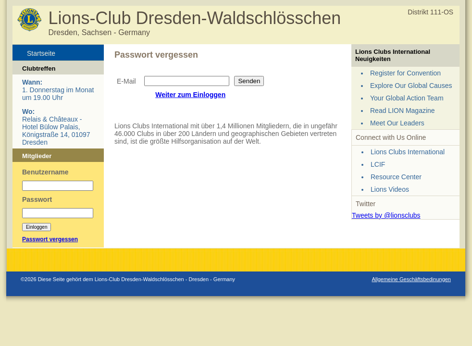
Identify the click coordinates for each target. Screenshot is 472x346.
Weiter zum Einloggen (190, 95)
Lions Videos (390, 189)
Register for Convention (405, 73)
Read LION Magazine (402, 110)
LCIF (378, 164)
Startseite (41, 53)
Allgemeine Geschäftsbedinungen (411, 279)
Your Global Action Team (407, 98)
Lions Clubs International (408, 152)
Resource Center (396, 177)
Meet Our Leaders (397, 123)
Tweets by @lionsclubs (386, 215)
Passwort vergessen (50, 239)
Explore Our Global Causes (411, 85)
